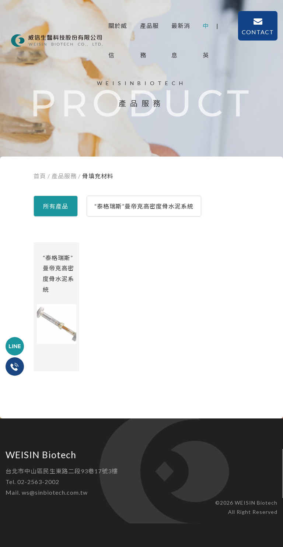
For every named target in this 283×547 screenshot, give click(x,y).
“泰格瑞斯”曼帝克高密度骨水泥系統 (143, 206)
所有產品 (55, 206)
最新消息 (180, 31)
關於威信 (117, 31)
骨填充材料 (97, 175)
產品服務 (149, 31)
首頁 (40, 175)
